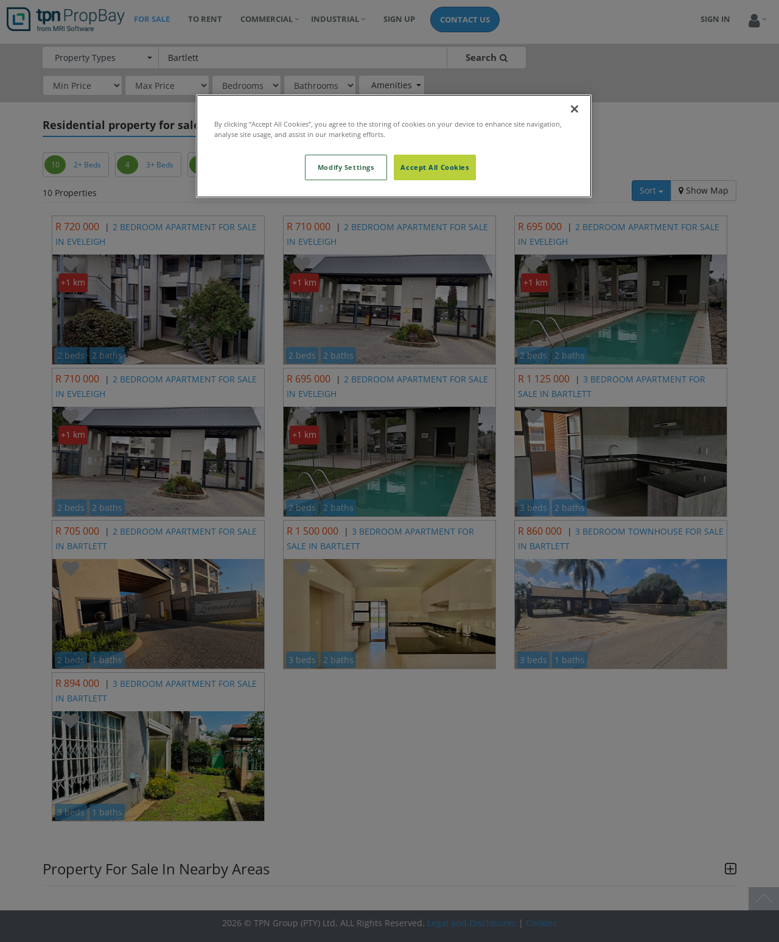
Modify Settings (346, 167)
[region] (394, 146)
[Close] (574, 109)
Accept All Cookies (434, 167)
